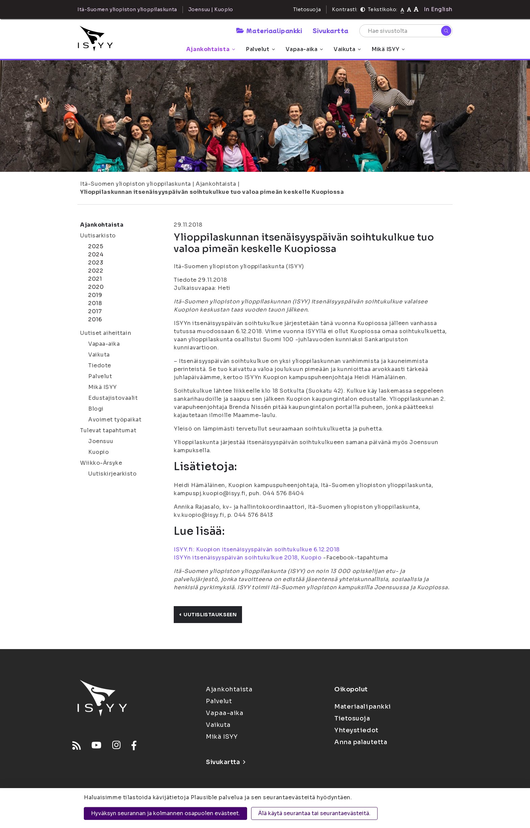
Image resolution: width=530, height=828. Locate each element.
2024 (95, 254)
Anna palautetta (360, 742)
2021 (95, 278)
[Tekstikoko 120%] (416, 9)
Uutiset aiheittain (105, 333)
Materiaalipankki (269, 30)
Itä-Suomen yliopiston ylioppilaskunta (135, 183)
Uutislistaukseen (208, 615)
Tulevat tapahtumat (108, 430)
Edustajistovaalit (113, 397)
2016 (95, 319)
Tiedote (99, 365)
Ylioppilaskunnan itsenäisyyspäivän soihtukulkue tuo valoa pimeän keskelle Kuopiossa (212, 192)
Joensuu (101, 441)
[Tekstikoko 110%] (409, 9)
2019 (95, 295)
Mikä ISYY (388, 49)
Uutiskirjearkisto (112, 473)
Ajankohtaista (210, 49)
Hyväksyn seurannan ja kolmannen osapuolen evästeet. (165, 813)
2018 (95, 303)
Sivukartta (330, 30)
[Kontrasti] (362, 9)
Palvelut (260, 49)
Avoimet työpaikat (115, 419)
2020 (96, 287)
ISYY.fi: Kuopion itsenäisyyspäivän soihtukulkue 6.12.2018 (257, 549)
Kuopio (98, 452)
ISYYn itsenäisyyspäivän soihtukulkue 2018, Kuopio (247, 557)
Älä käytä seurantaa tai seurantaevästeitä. (314, 813)
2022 (95, 270)
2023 (95, 262)
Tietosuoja (307, 9)
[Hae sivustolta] (406, 30)
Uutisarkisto (98, 235)
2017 (95, 311)
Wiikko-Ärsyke (101, 462)
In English (438, 9)
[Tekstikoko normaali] (402, 9)
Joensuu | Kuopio (210, 9)
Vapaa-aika (304, 49)
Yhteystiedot (356, 730)
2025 (95, 246)
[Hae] (446, 31)
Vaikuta (347, 49)
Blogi (96, 408)
